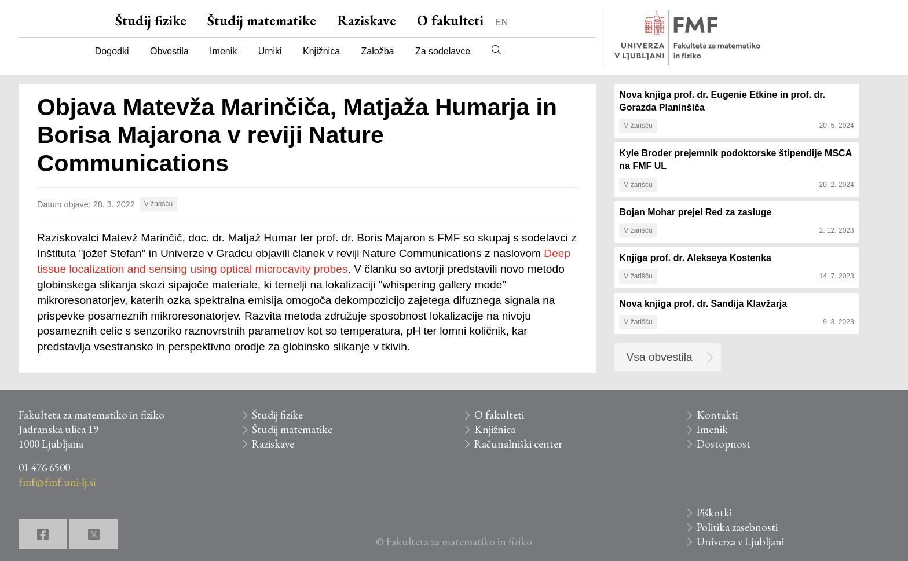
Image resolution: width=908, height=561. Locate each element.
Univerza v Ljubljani (740, 541)
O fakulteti (450, 21)
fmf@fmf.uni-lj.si (57, 482)
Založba (377, 51)
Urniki (270, 51)
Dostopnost (723, 444)
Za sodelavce (442, 51)
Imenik (223, 51)
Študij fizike (150, 21)
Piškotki (714, 512)
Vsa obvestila (660, 357)
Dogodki (112, 51)
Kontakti (717, 415)
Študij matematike (261, 21)
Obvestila (169, 51)
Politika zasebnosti (737, 527)
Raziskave (366, 21)
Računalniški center (518, 444)
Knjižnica (321, 51)
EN (501, 22)
